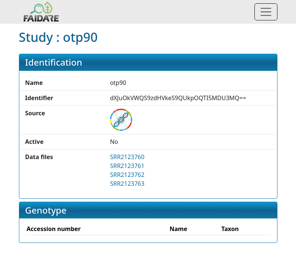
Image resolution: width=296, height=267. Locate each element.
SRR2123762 (127, 175)
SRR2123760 (127, 157)
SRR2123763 (127, 183)
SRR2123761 (127, 166)
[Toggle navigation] (265, 11)
